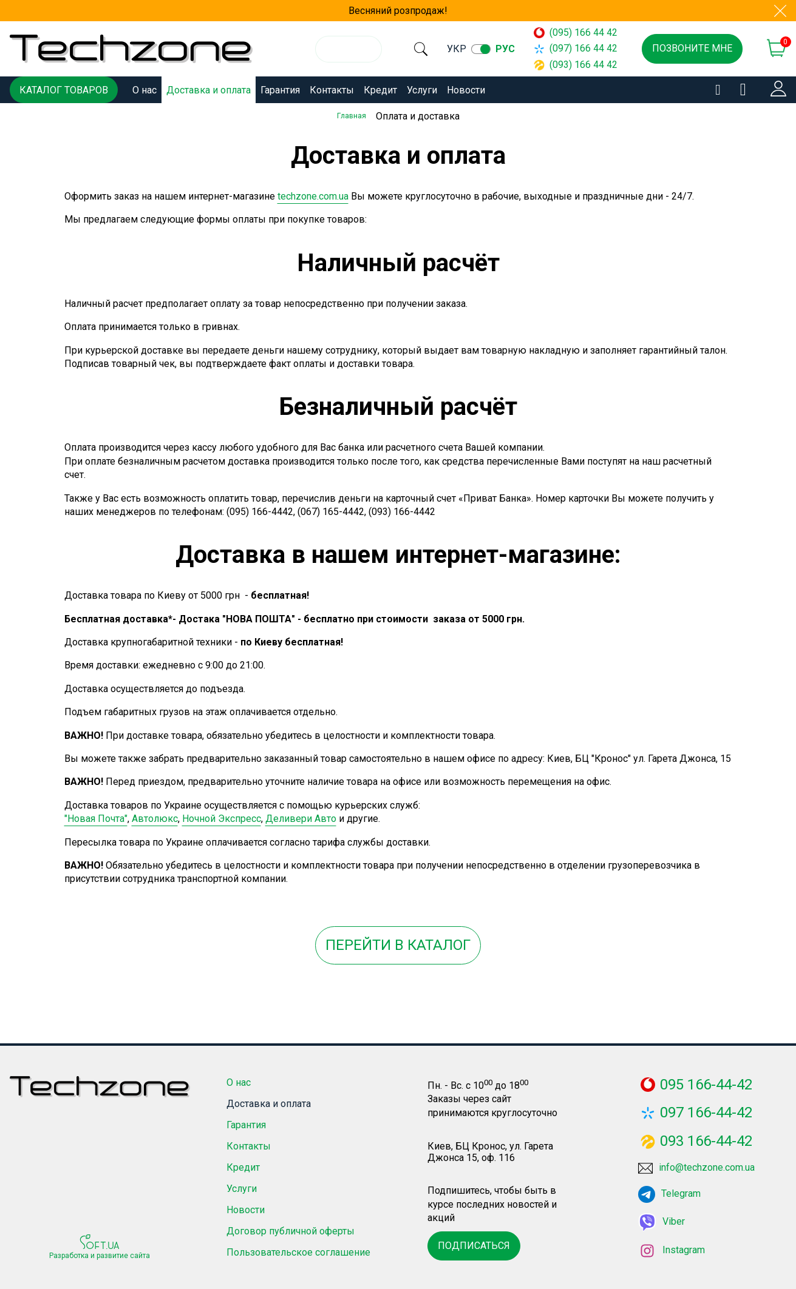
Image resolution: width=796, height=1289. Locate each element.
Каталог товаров (63, 90)
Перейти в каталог (398, 943)
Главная (351, 116)
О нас (144, 90)
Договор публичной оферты (290, 1230)
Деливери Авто (300, 817)
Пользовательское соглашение (298, 1251)
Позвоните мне (692, 48)
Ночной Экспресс (221, 817)
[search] (427, 49)
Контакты (332, 90)
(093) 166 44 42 (581, 64)
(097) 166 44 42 (581, 48)
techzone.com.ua (313, 194)
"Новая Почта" (96, 817)
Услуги (422, 90)
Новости (466, 90)
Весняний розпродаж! (398, 10)
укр (471, 49)
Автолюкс (155, 817)
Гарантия (280, 90)
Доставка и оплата (208, 90)
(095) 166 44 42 (581, 32)
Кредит (380, 90)
